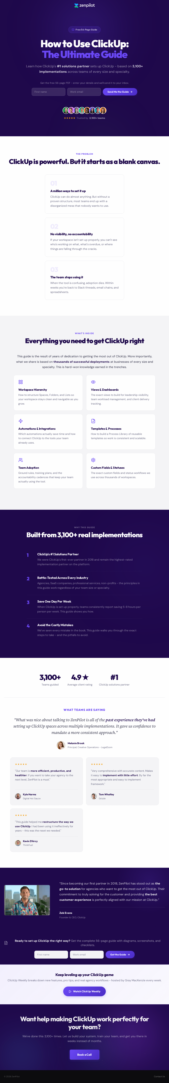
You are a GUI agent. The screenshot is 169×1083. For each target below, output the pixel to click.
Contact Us (159, 1076)
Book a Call (84, 1055)
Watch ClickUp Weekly (84, 991)
